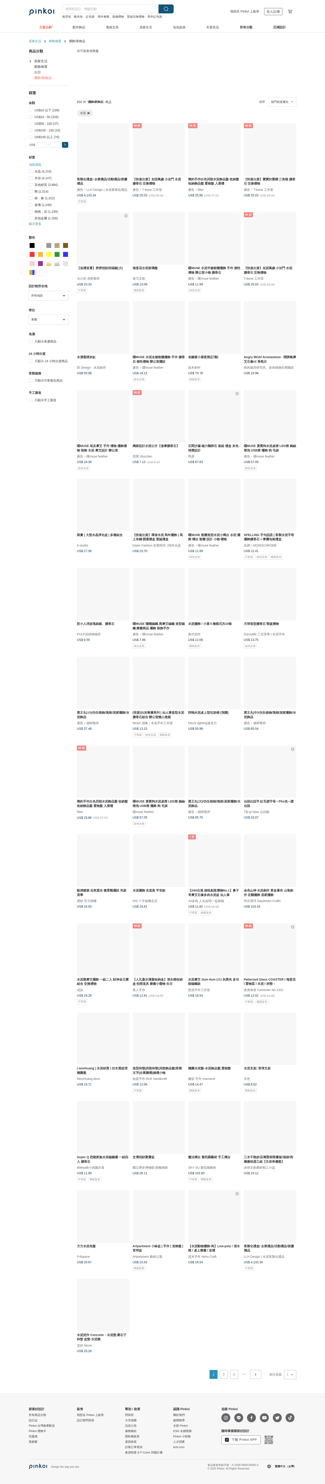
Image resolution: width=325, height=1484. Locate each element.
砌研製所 (92, 723)
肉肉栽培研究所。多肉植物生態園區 (269, 367)
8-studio (82, 545)
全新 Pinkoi (180, 1425)
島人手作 (139, 989)
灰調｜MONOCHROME (260, 545)
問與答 (129, 1415)
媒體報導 (179, 1420)
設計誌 (33, 1420)
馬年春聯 (103, 16)
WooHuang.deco (88, 1079)
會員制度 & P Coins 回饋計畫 (144, 1452)
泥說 (80, 989)
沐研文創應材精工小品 (259, 1167)
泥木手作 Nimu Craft (202, 1256)
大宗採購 (131, 1420)
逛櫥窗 (33, 1441)
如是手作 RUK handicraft (150, 1079)
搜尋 (166, 9)
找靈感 (33, 1436)
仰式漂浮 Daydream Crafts (262, 900)
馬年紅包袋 (155, 16)
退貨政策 (131, 1441)
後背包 (66, 16)
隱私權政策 (132, 1436)
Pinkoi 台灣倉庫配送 (42, 1425)
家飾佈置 (55, 41)
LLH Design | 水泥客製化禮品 (106, 189)
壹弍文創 (139, 278)
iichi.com (179, 1447)
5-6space (83, 1256)
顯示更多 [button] (35, 224)
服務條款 (131, 1431)
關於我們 (179, 1415)
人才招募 (179, 1441)
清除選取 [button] (35, 164)
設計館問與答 (85, 1420)
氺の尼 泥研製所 (88, 278)
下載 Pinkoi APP (241, 1440)
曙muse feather (208, 278)
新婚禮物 (118, 16)
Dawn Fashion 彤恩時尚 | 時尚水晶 (157, 545)
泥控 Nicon (84, 1345)
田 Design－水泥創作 (91, 367)
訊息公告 (131, 1425)
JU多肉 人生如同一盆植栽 (206, 900)
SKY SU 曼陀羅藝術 (202, 1167)
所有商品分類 (37, 1415)
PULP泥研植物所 (89, 634)
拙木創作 (194, 367)
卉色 (247, 1079)
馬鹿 (191, 456)
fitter (201, 189)
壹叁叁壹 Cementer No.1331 (264, 989)
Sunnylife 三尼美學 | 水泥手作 (264, 634)
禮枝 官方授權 (87, 900)
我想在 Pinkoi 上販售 (244, 11)
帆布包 (78, 16)
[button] (65, 145)
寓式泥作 (194, 634)
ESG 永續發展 (182, 1431)
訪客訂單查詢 (133, 1447)
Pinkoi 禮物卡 (37, 1431)
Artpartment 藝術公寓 (147, 1256)
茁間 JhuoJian (142, 456)
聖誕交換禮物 (135, 16)
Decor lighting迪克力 (202, 723)
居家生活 (35, 41)
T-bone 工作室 (152, 189)
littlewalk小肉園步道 (90, 1167)
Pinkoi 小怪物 (182, 1436)
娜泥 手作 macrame (201, 1079)
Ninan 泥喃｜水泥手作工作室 (153, 723)
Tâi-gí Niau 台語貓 (256, 812)
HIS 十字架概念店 (145, 900)
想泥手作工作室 (199, 989)
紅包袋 (90, 16)
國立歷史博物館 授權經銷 (150, 1167)
